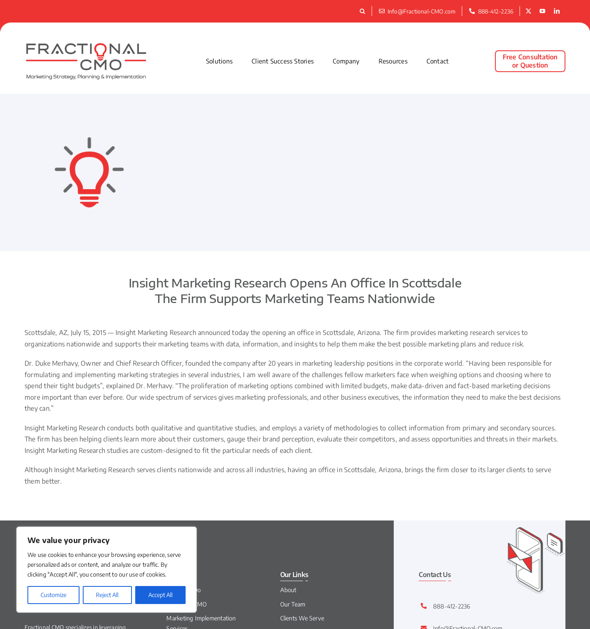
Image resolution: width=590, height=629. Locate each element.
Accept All (160, 594)
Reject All (107, 594)
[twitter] (528, 11)
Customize (53, 594)
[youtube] (542, 11)
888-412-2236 (451, 606)
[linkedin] (557, 11)
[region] (106, 570)
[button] (364, 11)
